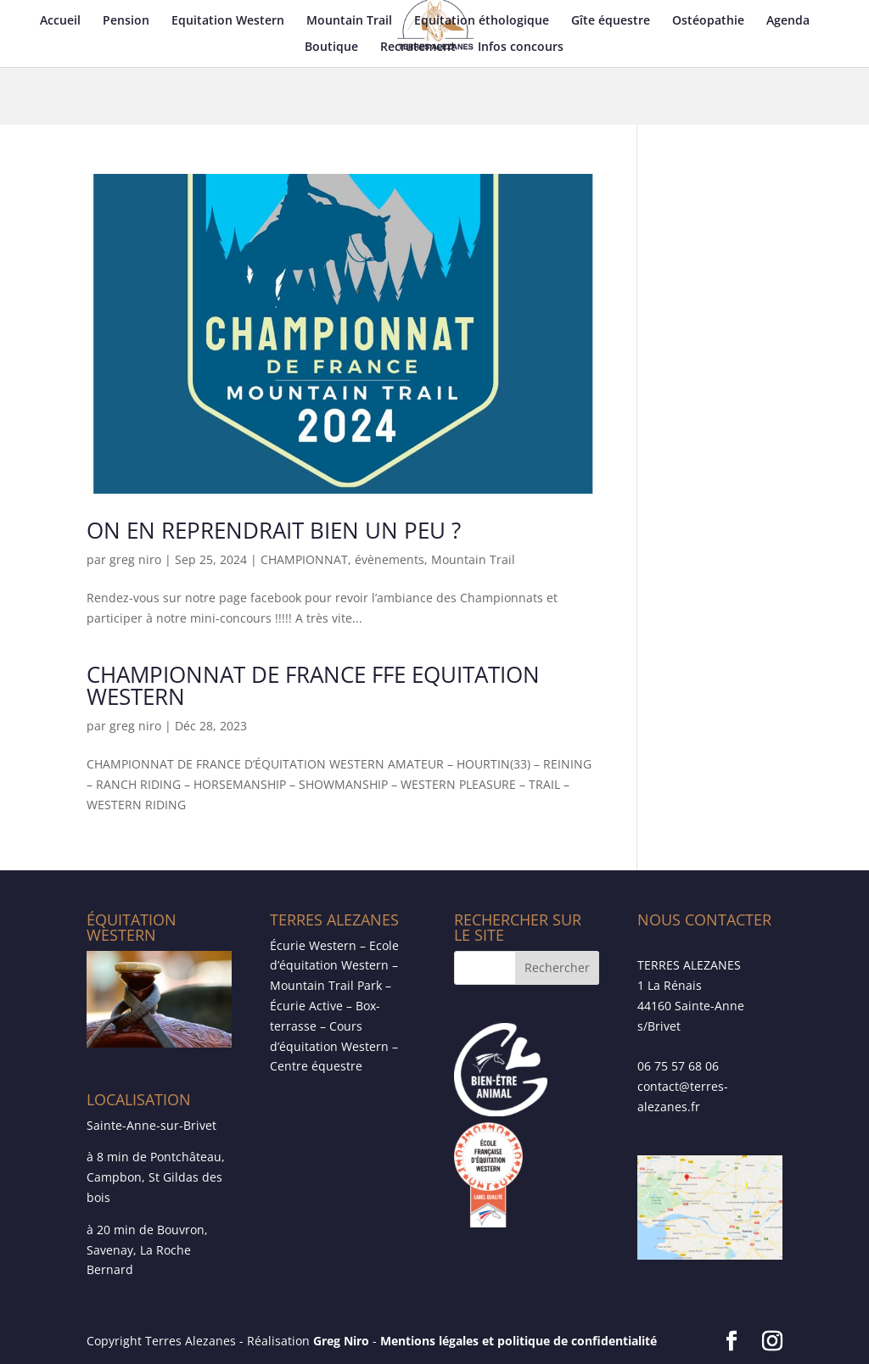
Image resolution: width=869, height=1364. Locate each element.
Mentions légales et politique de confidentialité (518, 1341)
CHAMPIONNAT (304, 559)
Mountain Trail (349, 21)
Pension (126, 21)
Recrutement (418, 47)
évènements (389, 559)
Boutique (331, 47)
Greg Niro (341, 1341)
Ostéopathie (708, 21)
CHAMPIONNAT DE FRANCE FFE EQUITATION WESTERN (313, 685)
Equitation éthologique (481, 21)
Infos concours (520, 47)
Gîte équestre (610, 21)
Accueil (60, 21)
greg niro (135, 559)
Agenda (788, 21)
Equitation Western (227, 21)
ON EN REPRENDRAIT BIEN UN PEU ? (274, 530)
